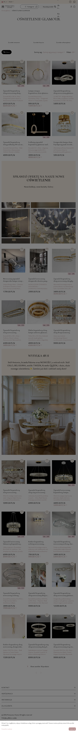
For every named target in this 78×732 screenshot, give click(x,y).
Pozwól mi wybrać (6, 729)
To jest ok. (72, 729)
